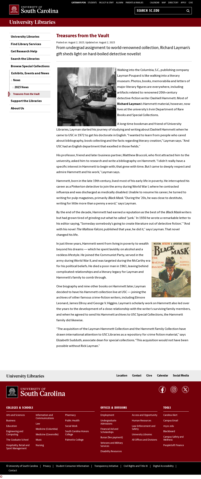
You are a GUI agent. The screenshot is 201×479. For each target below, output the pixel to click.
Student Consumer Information (72, 466)
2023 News (21, 87)
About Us (17, 108)
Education (11, 426)
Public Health (72, 421)
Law (38, 424)
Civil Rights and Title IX (136, 466)
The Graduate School (17, 440)
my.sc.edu (168, 426)
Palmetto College (74, 440)
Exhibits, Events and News (30, 73)
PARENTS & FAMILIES (134, 3)
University (32, 22)
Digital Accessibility (163, 466)
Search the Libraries (25, 59)
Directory (173, 3)
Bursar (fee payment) (111, 437)
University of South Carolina (23, 466)
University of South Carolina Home (33, 10)
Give (191, 3)
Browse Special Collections (30, 66)
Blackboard (169, 431)
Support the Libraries (26, 101)
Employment (107, 415)
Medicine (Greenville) (47, 435)
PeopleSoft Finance (173, 445)
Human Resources (141, 421)
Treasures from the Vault (26, 94)
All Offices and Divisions (144, 440)
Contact (136, 375)
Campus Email (170, 421)
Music (39, 440)
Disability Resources (111, 451)
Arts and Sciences (15, 415)
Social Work (71, 426)
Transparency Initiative (106, 466)
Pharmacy (70, 415)
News (16, 80)
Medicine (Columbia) (47, 429)
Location (121, 375)
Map (164, 3)
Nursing (40, 445)
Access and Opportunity (144, 415)
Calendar (154, 3)
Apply (183, 3)
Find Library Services (26, 44)
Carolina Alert (170, 415)
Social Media (181, 375)
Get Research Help (24, 51)
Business (10, 421)
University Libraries (25, 36)
